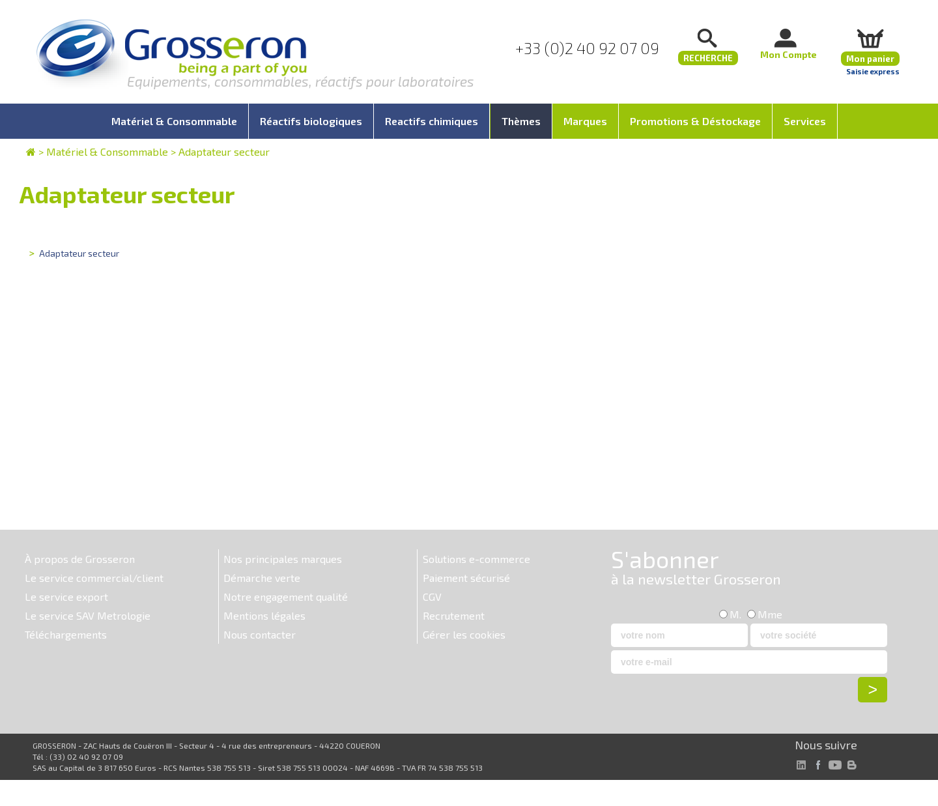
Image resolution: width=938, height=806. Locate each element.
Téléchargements (66, 634)
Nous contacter (259, 634)
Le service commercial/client (94, 577)
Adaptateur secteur (224, 151)
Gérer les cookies (464, 634)
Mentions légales (264, 615)
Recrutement (454, 615)
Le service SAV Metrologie (87, 615)
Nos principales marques (282, 559)
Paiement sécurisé (466, 577)
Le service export (66, 596)
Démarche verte (261, 577)
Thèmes (521, 121)
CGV (432, 596)
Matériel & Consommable (107, 151)
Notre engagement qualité (285, 596)
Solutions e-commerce (476, 559)
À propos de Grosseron (80, 559)
